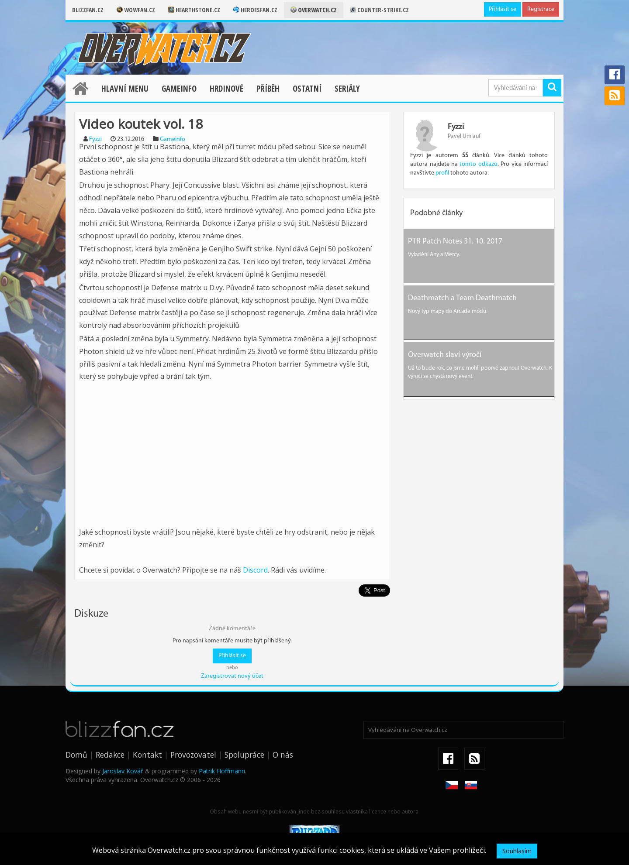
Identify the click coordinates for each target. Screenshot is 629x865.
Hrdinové (226, 88)
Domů (76, 754)
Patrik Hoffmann (222, 771)
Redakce (110, 754)
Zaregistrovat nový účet (232, 676)
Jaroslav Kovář (122, 771)
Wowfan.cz (136, 10)
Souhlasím (517, 851)
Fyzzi (95, 139)
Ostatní (307, 88)
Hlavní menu (125, 88)
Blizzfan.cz (88, 10)
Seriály (347, 88)
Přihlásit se (502, 9)
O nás (283, 754)
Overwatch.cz (313, 10)
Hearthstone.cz (194, 10)
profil (442, 173)
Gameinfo (179, 88)
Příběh (268, 88)
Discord (255, 570)
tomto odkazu (478, 164)
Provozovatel (193, 754)
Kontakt (147, 754)
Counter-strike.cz (379, 10)
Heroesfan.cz (255, 10)
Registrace (540, 9)
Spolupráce (244, 754)
